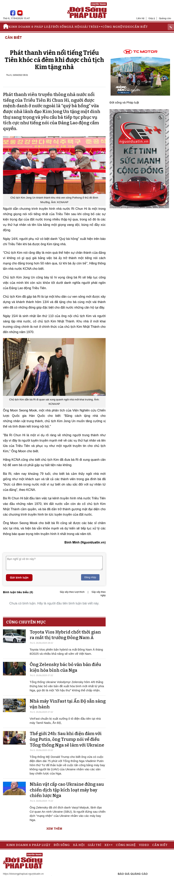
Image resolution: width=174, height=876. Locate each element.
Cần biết (140, 27)
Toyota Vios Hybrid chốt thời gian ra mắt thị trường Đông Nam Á (65, 634)
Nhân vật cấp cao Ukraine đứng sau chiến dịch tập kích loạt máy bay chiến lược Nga (67, 790)
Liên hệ (140, 18)
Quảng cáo (165, 18)
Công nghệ (112, 27)
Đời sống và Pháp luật (124, 102)
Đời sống (61, 27)
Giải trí (87, 27)
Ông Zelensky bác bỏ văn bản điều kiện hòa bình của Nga (65, 667)
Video (127, 27)
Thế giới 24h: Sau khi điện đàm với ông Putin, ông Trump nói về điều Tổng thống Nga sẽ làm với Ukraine (67, 739)
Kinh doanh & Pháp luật (31, 27)
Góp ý (151, 18)
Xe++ (98, 27)
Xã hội (75, 27)
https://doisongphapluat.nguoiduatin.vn (23, 873)
